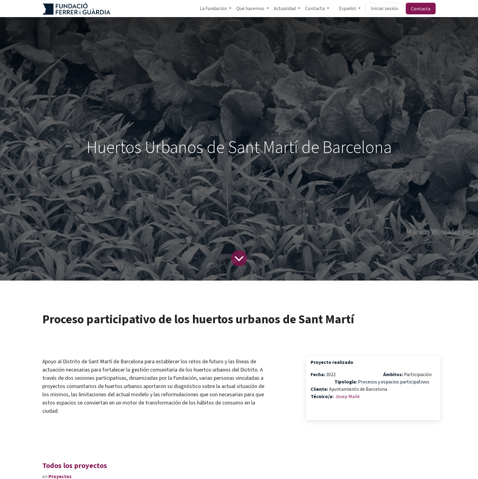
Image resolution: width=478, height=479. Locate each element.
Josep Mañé (347, 396)
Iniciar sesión (384, 8)
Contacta (420, 8)
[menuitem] (215, 8)
